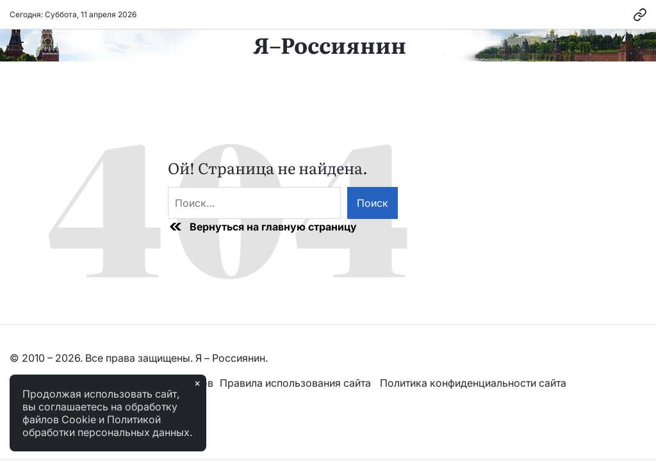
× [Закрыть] (197, 383)
